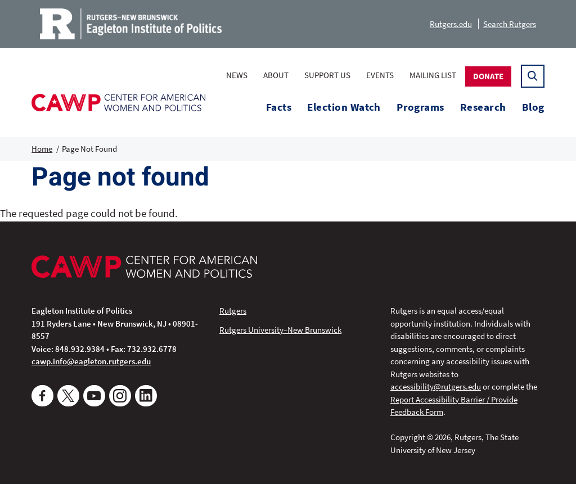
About (276, 75)
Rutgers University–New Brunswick (280, 329)
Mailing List (433, 75)
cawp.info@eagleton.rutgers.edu (91, 361)
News (237, 75)
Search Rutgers (509, 24)
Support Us (327, 75)
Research (483, 107)
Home (42, 148)
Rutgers (232, 310)
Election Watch (344, 107)
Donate (488, 76)
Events (380, 75)
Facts (278, 107)
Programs (420, 107)
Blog (533, 107)
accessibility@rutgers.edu (435, 386)
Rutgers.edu (451, 24)
